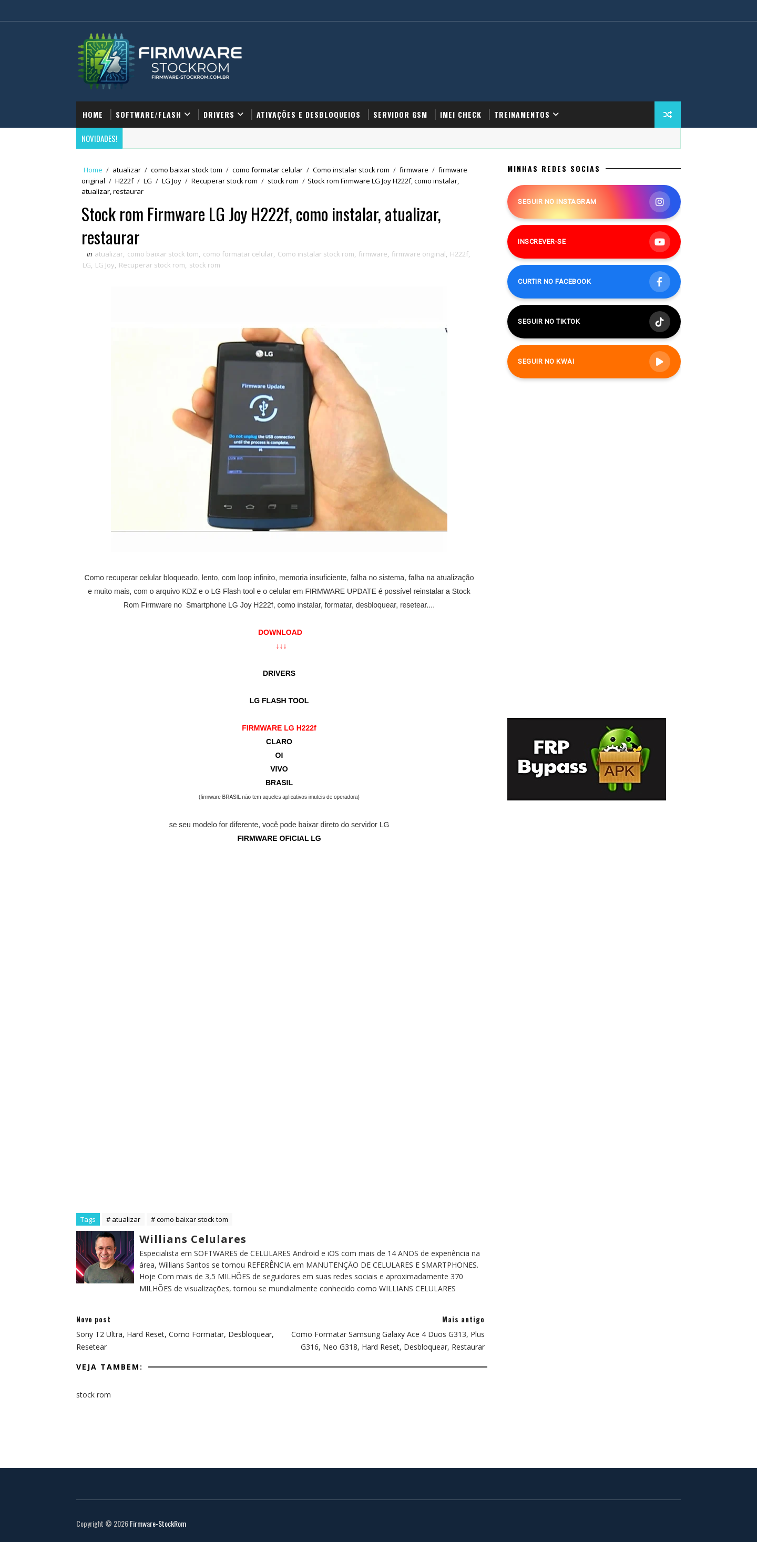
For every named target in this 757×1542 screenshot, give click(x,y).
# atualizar (123, 1219)
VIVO (279, 769)
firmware (414, 169)
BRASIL (279, 782)
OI (279, 755)
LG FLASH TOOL (279, 700)
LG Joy (171, 181)
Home (93, 114)
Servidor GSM (400, 114)
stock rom (283, 181)
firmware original (419, 254)
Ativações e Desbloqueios (309, 114)
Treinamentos (522, 114)
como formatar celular (267, 169)
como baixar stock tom (186, 169)
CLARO (279, 741)
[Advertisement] (279, 946)
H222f (124, 181)
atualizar (126, 169)
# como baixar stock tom (189, 1219)
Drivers (218, 114)
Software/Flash (148, 114)
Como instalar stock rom (351, 169)
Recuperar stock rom (224, 181)
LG (148, 181)
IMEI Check (461, 114)
